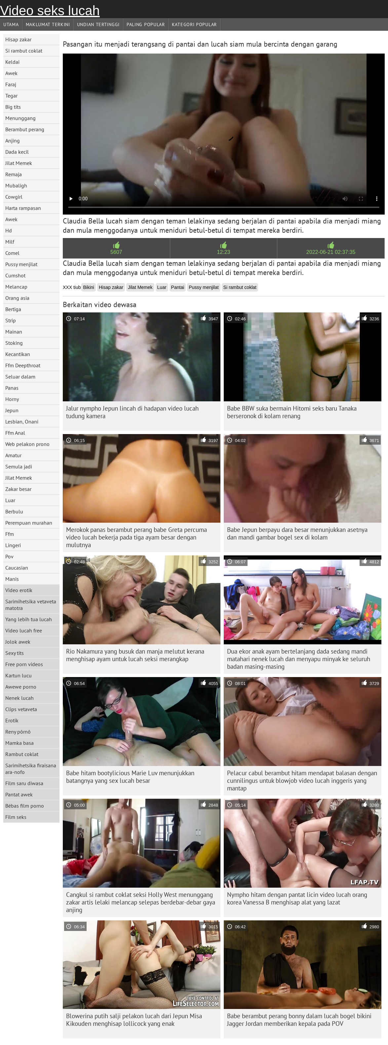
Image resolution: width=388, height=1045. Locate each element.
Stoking (14, 343)
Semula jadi (18, 466)
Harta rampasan (23, 208)
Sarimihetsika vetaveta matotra (30, 604)
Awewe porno (20, 686)
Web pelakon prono (27, 444)
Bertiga (13, 309)
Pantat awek (19, 794)
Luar (10, 500)
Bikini (88, 287)
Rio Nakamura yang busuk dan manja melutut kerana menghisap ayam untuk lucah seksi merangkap (135, 655)
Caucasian (16, 567)
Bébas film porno (24, 805)
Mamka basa (19, 743)
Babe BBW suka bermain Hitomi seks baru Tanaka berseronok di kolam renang (292, 412)
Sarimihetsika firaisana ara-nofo (30, 768)
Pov (9, 556)
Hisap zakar (18, 39)
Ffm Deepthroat (22, 365)
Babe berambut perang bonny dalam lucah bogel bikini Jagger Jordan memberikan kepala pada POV (299, 1019)
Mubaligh (16, 185)
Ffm (9, 534)
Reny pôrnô (18, 731)
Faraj (10, 84)
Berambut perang (24, 129)
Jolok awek (17, 641)
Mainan (13, 331)
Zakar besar (18, 489)
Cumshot (15, 275)
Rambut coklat (21, 754)
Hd (8, 230)
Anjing (12, 140)
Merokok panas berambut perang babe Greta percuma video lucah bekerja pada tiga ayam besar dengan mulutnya (136, 537)
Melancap (16, 286)
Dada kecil (17, 151)
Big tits (13, 106)
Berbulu (14, 511)
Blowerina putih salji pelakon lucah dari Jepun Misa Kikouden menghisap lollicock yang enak (134, 1019)
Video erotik (18, 590)
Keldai (12, 62)
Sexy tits (14, 653)
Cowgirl (13, 196)
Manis (12, 579)
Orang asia (17, 298)
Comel (12, 253)
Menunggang (20, 118)
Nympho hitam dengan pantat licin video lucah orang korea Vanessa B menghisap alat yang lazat (297, 898)
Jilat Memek (18, 163)
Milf (9, 241)
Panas (12, 387)
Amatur (13, 455)
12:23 (223, 252)
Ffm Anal (15, 432)
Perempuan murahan (28, 522)
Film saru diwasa (24, 783)
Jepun (12, 410)
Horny (12, 399)
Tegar (11, 95)
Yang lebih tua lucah (28, 619)
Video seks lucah (50, 10)
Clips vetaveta (21, 709)
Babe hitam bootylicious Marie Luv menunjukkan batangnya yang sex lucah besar (130, 776)
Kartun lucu (18, 675)
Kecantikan (17, 354)
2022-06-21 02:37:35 (331, 252)
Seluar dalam (20, 376)
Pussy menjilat (21, 264)
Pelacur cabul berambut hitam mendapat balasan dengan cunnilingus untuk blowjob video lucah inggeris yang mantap (302, 780)
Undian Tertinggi (98, 24)
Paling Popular (146, 24)
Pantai (177, 287)
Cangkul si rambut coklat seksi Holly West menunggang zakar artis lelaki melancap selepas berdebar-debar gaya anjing (140, 902)
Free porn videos (24, 664)
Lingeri (13, 545)
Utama (11, 24)
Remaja (13, 174)
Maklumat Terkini (48, 24)
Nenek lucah (19, 698)
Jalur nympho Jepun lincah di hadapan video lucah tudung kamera (132, 412)
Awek (11, 73)
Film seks (15, 817)
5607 (116, 252)
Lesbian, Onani (21, 421)
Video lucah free (23, 630)
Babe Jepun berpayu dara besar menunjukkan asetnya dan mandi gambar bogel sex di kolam (297, 533)
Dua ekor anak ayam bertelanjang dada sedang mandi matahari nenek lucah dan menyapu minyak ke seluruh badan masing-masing (298, 658)
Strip (10, 320)
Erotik (12, 720)
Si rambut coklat (23, 50)
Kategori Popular (194, 24)
